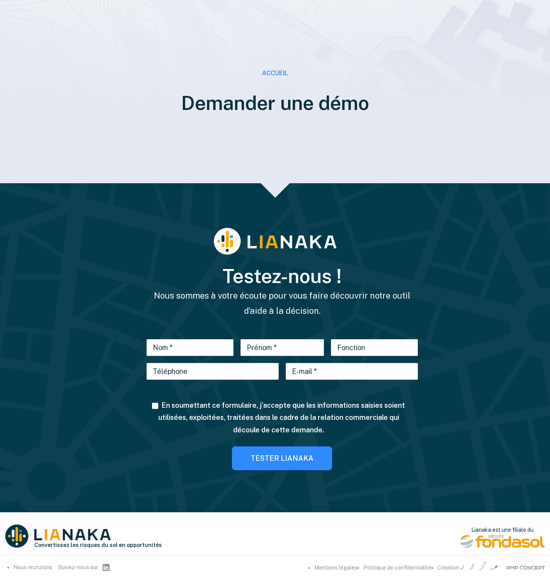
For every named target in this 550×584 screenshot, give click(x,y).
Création (491, 568)
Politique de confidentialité (397, 568)
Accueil (275, 73)
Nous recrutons (32, 567)
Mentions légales (335, 568)
